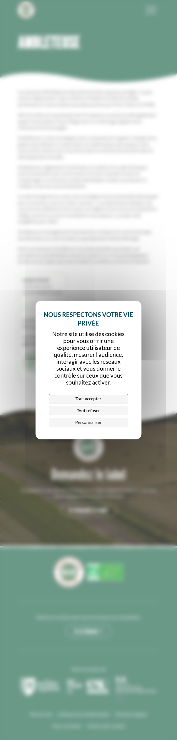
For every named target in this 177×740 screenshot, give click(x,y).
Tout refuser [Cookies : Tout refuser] (88, 410)
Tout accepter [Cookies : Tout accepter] (88, 398)
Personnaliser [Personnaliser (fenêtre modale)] (88, 422)
